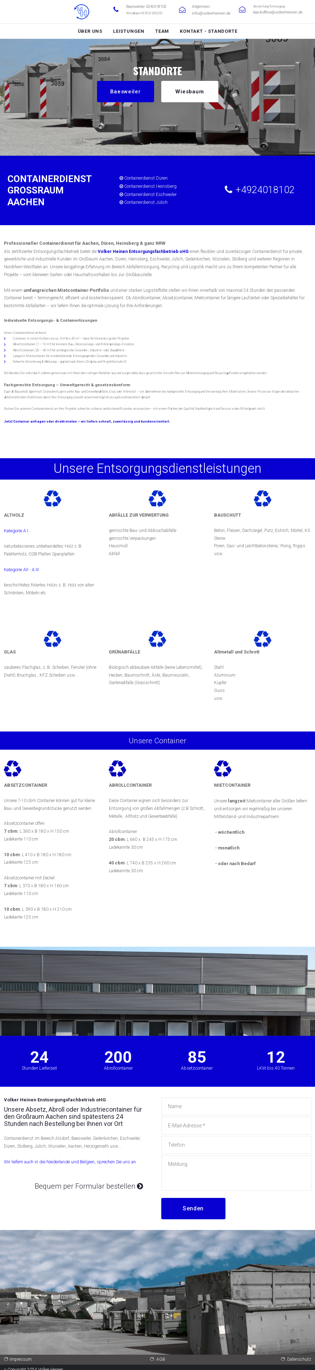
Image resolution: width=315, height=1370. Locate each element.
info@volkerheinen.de (207, 12)
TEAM (162, 31)
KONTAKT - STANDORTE (208, 31)
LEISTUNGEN (128, 31)
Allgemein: (199, 6)
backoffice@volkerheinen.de (272, 12)
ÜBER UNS (90, 31)
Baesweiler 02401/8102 (143, 6)
